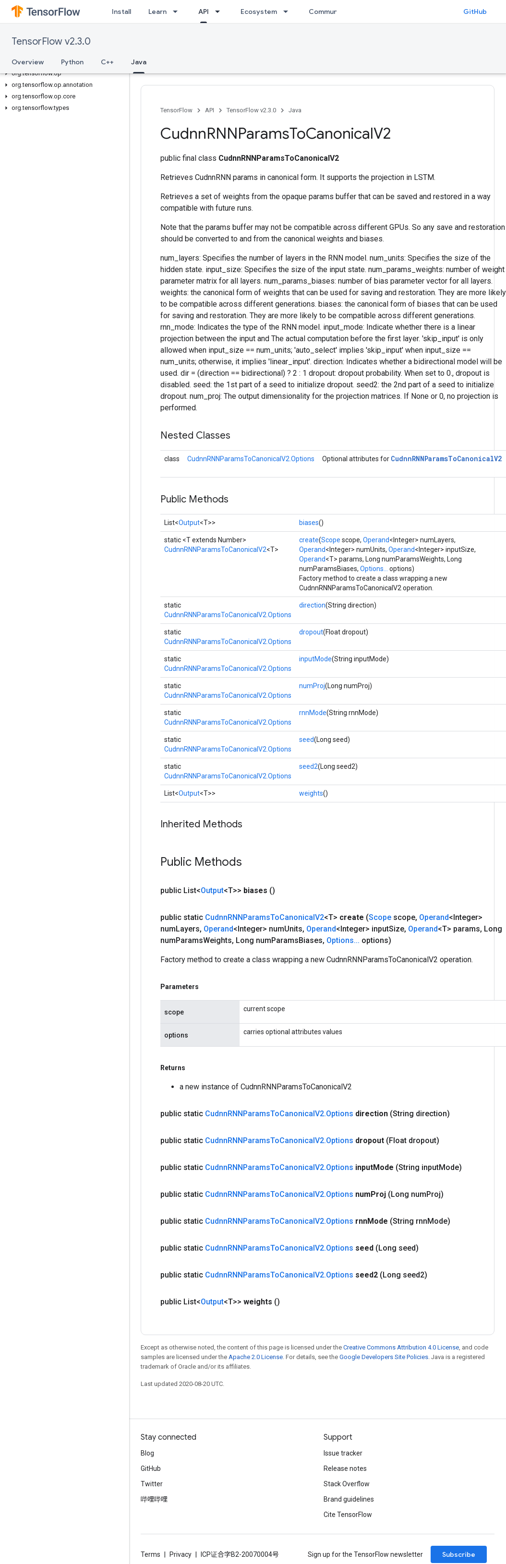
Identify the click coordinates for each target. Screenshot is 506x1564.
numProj (312, 686)
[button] (62, 73)
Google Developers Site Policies (383, 1357)
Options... (374, 569)
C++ (107, 62)
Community (327, 11)
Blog (147, 1453)
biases (309, 522)
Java (295, 110)
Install (121, 11)
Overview (28, 62)
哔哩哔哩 (154, 1499)
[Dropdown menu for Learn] (178, 11)
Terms (150, 1554)
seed (306, 739)
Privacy (180, 1554)
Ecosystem (259, 11)
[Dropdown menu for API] (220, 11)
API (209, 110)
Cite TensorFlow (348, 1514)
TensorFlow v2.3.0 (51, 42)
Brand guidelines (349, 1499)
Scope (330, 540)
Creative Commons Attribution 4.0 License (401, 1347)
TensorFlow (176, 110)
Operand (376, 540)
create (309, 540)
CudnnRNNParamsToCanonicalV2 (446, 458)
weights (311, 793)
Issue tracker (343, 1453)
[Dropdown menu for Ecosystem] (288, 11)
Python (72, 62)
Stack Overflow (347, 1484)
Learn (157, 11)
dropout (311, 632)
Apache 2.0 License (256, 1357)
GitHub (475, 11)
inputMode (315, 659)
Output (189, 522)
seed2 (308, 766)
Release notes (345, 1468)
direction (312, 605)
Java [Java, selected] (138, 62)
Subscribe (458, 1554)
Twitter (152, 1484)
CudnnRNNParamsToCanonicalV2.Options (250, 459)
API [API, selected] (203, 11)
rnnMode (312, 712)
